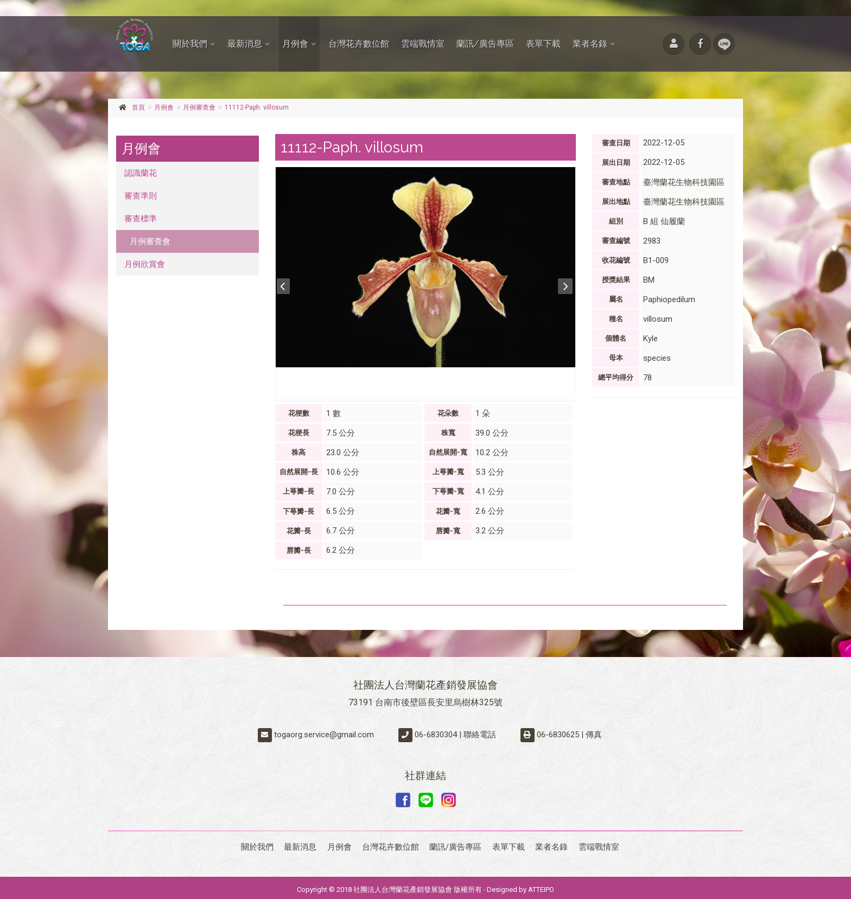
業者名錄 (590, 44)
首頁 (138, 107)
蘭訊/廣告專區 (485, 44)
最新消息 (244, 44)
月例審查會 (199, 107)
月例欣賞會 (144, 264)
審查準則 (140, 196)
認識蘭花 (140, 173)
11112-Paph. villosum (257, 107)
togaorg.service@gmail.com (324, 734)
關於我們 (190, 44)
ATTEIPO (541, 886)
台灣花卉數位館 (358, 44)
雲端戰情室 (422, 44)
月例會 (295, 44)
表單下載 (543, 44)
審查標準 (140, 219)
